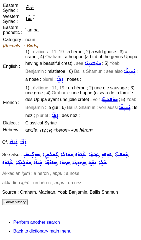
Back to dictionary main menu (42, 231)
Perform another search (36, 222)
